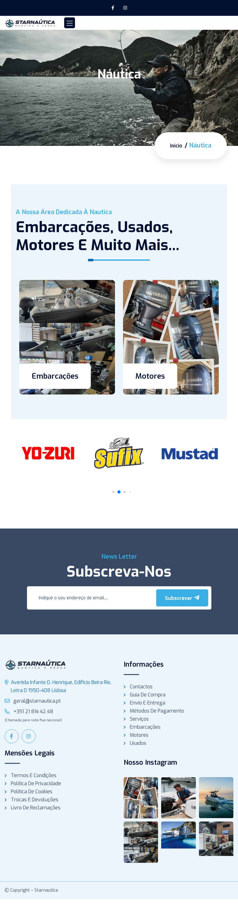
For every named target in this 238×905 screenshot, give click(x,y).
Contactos (141, 686)
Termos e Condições (33, 775)
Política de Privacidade (36, 783)
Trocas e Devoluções (34, 799)
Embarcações (55, 376)
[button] (119, 491)
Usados (138, 743)
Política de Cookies (31, 791)
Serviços (139, 718)
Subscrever (182, 597)
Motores (150, 376)
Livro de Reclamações (35, 807)
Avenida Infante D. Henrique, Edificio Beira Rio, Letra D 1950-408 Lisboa (61, 686)
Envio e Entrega (147, 702)
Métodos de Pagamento (157, 710)
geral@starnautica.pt (33, 700)
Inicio (174, 146)
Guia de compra (147, 694)
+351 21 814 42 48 (29, 711)
